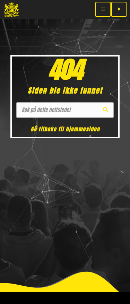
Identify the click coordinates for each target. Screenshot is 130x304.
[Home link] (11, 9)
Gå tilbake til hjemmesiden (65, 129)
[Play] (119, 9)
